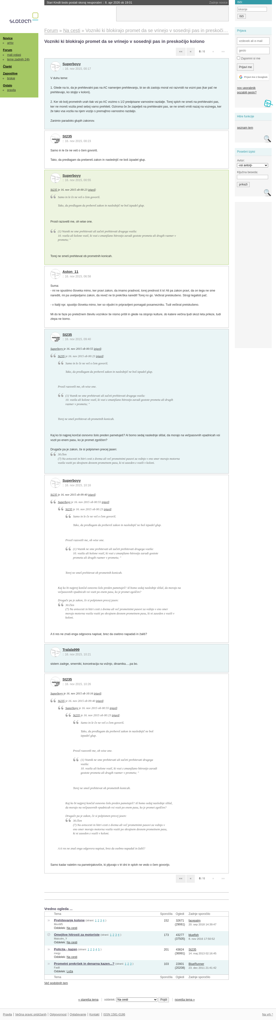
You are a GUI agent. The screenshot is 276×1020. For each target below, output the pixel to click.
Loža (70, 971)
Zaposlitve (10, 73)
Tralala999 (71, 650)
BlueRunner (196, 964)
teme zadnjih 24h (18, 59)
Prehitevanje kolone (69, 920)
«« (181, 51)
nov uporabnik (246, 88)
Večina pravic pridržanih (30, 1014)
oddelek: (130, 999)
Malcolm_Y (60, 938)
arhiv (10, 43)
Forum (7, 50)
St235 (67, 136)
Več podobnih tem (56, 983)
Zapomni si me (248, 58)
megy (57, 953)
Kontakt (94, 1014)
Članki (7, 66)
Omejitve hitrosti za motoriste (76, 934)
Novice (7, 38)
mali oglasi (14, 55)
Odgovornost (58, 1014)
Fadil (57, 967)
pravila (11, 90)
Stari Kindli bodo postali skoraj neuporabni (89, 2)
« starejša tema (88, 999)
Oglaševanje (78, 1014)
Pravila (7, 1014)
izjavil (91, 189)
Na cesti (72, 928)
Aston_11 (70, 272)
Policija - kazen (65, 949)
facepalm (195, 920)
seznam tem (245, 127)
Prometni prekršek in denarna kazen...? (84, 963)
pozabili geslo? (246, 92)
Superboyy (72, 64)
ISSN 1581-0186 (114, 1014)
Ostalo (7, 85)
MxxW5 (58, 924)
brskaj (11, 78)
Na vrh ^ (267, 1014)
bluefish (194, 935)
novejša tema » (185, 999)
